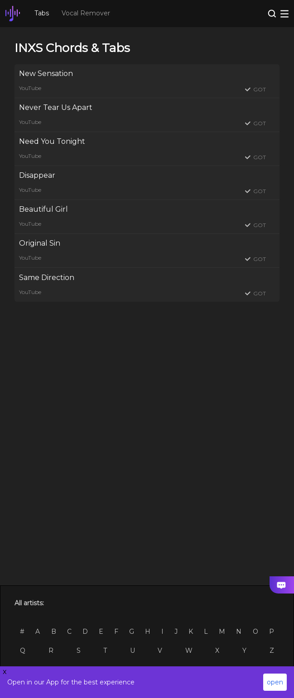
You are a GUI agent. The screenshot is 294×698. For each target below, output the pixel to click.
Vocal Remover (86, 13)
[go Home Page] (12, 13)
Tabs (41, 13)
